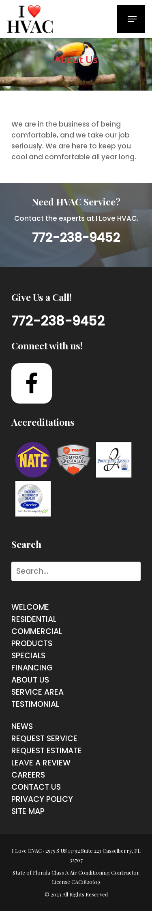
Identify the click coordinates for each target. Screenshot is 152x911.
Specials (28, 655)
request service (44, 738)
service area (37, 692)
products (31, 643)
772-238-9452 (76, 237)
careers (28, 774)
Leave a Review (41, 762)
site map (28, 811)
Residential (33, 619)
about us (30, 679)
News (22, 726)
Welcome (30, 607)
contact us (36, 787)
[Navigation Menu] (132, 19)
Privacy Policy (42, 799)
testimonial (35, 704)
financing (32, 667)
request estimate (46, 750)
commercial (36, 631)
